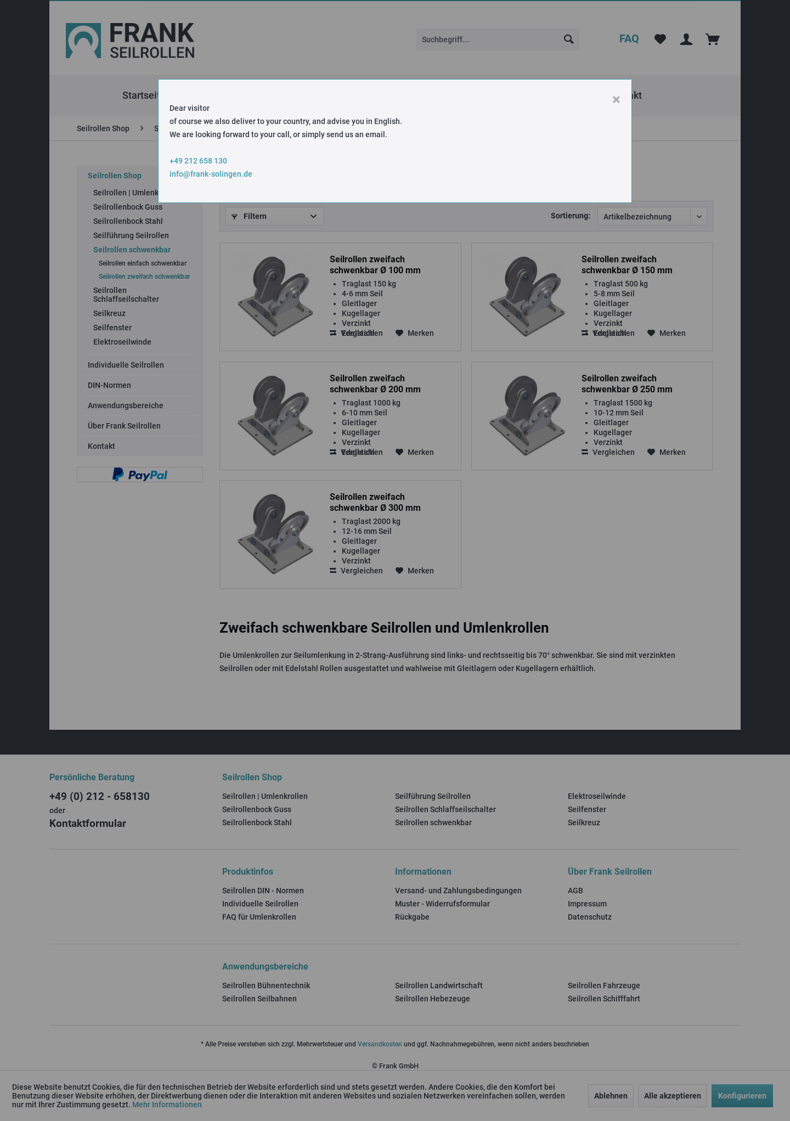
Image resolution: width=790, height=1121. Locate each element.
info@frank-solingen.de (211, 174)
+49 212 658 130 (198, 160)
